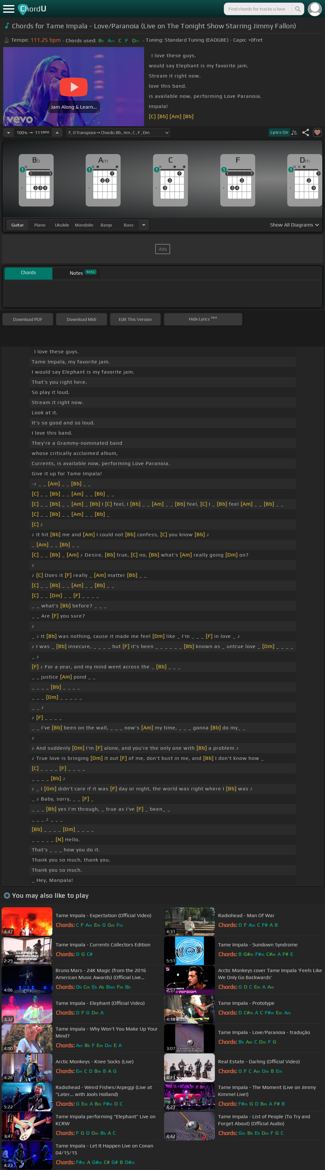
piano (39, 224)
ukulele (62, 224)
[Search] (297, 9)
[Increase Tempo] (57, 132)
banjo (106, 224)
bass (129, 224)
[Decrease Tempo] (8, 132)
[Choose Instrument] (144, 225)
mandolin (84, 224)
